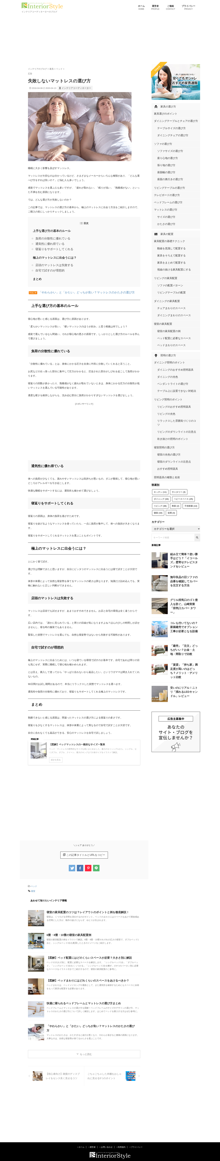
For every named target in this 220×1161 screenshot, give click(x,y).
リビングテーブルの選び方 (166, 171)
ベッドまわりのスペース (168, 300)
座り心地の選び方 (165, 149)
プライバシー (188, 8)
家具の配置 (162, 212)
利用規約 (121, 1141)
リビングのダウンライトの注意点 (173, 366)
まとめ (37, 274)
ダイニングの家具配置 (164, 265)
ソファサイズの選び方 (167, 144)
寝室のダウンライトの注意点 (171, 390)
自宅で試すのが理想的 (47, 266)
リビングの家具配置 (163, 247)
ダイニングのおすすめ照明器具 (172, 322)
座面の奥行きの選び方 (167, 165)
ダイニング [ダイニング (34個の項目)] (161, 423)
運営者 (155, 8)
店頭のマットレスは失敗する (51, 261)
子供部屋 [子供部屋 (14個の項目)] (190, 430)
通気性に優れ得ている (47, 242)
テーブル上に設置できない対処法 (173, 337)
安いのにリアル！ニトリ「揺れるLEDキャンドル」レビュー (185, 618)
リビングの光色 (164, 356)
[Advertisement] (110, 38)
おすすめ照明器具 (165, 395)
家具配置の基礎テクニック (166, 218)
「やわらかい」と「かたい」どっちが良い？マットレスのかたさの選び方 (79, 287)
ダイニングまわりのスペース (171, 277)
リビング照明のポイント (165, 344)
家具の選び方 (163, 106)
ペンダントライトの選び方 (169, 332)
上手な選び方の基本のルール (49, 230)
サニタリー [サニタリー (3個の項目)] (179, 416)
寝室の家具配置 (161, 283)
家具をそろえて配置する (168, 230)
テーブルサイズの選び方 (168, 126)
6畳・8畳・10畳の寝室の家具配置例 (68, 928)
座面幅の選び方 (164, 160)
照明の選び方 (163, 309)
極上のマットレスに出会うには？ (52, 254)
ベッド (34, 881)
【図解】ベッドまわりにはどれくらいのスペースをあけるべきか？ (85, 974)
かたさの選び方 (164, 203)
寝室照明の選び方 (162, 378)
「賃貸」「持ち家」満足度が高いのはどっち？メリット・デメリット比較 (185, 595)
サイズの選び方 (164, 198)
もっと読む (86, 1047)
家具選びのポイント (163, 112)
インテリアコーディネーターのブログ (110, 1152)
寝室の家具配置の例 (166, 290)
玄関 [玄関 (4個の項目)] (171, 437)
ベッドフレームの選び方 (165, 185)
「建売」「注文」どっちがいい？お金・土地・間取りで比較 (185, 573)
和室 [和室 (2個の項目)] (175, 430)
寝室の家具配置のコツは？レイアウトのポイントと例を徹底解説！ (85, 906)
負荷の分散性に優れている (50, 237)
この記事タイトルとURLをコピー (84, 849)
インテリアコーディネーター (75, 88)
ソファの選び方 (161, 138)
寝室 (33, 885)
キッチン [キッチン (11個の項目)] (160, 416)
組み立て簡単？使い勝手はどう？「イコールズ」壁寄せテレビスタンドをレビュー (185, 481)
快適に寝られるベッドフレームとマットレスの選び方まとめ (81, 997)
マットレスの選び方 (163, 191)
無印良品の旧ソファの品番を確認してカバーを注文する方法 (185, 504)
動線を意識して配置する (168, 224)
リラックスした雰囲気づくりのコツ (174, 361)
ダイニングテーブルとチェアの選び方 (172, 119)
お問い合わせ (106, 1141)
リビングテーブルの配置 (168, 258)
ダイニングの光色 (165, 327)
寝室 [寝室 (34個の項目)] (158, 437)
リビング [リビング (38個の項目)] (160, 430)
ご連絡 (170, 8)
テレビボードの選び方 (164, 178)
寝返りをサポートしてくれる (51, 246)
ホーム (141, 8)
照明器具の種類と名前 (164, 401)
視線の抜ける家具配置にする (171, 240)
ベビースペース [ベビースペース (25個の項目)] (183, 423)
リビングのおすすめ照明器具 (171, 350)
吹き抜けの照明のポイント (169, 371)
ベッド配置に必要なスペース (171, 295)
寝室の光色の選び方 (166, 384)
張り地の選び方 (164, 154)
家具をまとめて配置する (168, 235)
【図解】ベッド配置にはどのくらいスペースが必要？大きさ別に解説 (87, 951)
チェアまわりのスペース (168, 272)
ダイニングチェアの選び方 (169, 131)
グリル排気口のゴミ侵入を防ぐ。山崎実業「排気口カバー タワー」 (185, 527)
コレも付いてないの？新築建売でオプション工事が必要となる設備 (185, 550)
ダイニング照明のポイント (166, 315)
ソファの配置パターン (167, 253)
